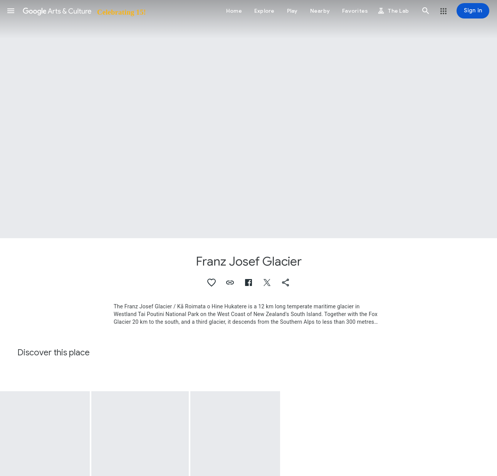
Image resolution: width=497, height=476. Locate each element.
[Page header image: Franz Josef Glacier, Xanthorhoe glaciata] (248, 119)
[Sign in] (473, 11)
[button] (11, 11)
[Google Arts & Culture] (84, 11)
